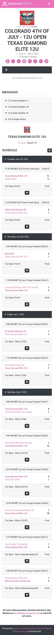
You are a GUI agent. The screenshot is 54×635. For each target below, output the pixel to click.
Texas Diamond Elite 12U (16, 176)
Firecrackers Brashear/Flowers (18, 443)
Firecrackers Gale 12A (14, 365)
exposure (16, 4)
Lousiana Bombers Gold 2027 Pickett (21, 287)
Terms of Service (44, 628)
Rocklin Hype (11, 179)
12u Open (21, 143)
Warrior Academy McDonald (17, 581)
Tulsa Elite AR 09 (12, 479)
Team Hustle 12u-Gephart (16, 544)
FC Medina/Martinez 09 (15, 331)
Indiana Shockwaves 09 (15, 210)
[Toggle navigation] (49, 4)
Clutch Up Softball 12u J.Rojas (18, 412)
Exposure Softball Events (24, 628)
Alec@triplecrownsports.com (27, 613)
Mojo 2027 (10, 254)
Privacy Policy (20, 631)
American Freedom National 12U (19, 510)
